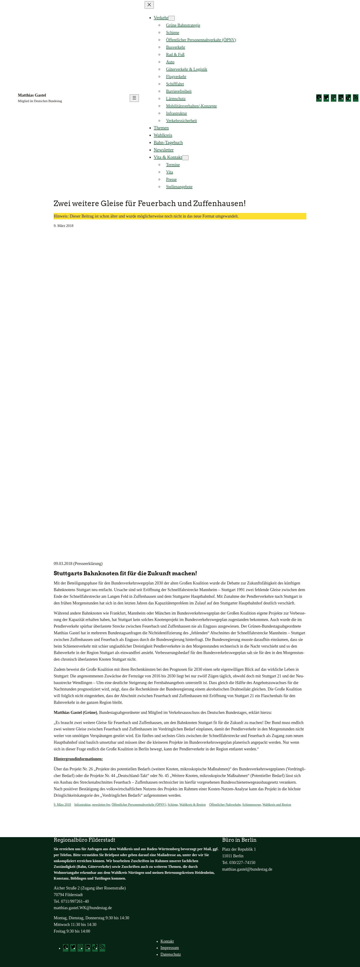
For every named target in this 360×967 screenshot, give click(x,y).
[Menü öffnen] (134, 98)
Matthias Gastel (32, 95)
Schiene (173, 804)
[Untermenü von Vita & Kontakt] (185, 157)
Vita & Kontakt (168, 157)
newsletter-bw (101, 804)
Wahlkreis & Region (192, 804)
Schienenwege (251, 804)
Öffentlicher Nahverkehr (225, 804)
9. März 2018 (62, 804)
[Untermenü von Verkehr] (171, 18)
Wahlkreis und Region (276, 804)
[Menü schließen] (149, 5)
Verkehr (161, 17)
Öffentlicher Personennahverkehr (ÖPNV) (139, 804)
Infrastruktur (82, 804)
